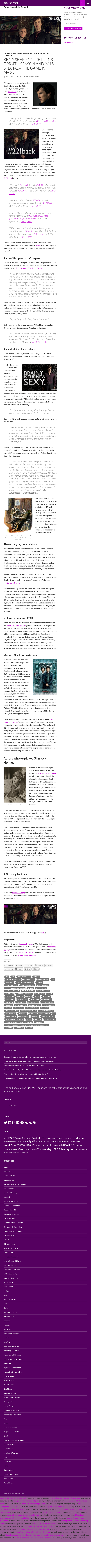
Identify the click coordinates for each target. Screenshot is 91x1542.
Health (6, 1308)
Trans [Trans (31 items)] (56, 1149)
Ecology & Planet (10, 1252)
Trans (6, 1466)
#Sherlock (49, 121)
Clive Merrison (42, 985)
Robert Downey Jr (46, 1011)
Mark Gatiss (19, 1008)
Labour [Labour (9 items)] (72, 1141)
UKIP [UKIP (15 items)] (8, 1152)
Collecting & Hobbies (11, 1214)
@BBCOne (40, 185)
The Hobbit (39, 1022)
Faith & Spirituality (10, 1274)
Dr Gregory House (12, 991)
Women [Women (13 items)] (24, 1152)
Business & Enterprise (12, 1206)
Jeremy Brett (47, 999)
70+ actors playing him (47, 773)
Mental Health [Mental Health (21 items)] (25, 1144)
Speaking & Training (11, 1453)
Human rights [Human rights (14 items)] (18, 1141)
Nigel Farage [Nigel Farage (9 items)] (41, 1145)
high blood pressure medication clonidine (32, 1529)
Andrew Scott (28, 979)
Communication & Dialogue (14, 1223)
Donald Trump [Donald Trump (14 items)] (21, 1138)
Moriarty (44, 1008)
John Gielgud (33, 1002)
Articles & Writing (10, 1193)
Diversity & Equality (11, 1248)
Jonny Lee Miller (47, 1002)
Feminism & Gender (11, 1278)
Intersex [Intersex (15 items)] (42, 1141)
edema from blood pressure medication (23, 1515)
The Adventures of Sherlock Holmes (19, 1022)
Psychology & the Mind (12, 1415)
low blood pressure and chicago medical (40, 1526)
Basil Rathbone (42, 979)
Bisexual (7, 1197)
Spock (28, 1019)
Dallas (30, 988)
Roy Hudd (22, 1013)
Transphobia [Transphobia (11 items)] (82, 1150)
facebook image (26, 944)
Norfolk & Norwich (10, 1393)
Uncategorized (9, 1470)
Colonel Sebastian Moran (15, 988)
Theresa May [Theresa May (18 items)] (44, 1149)
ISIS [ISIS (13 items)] (47, 1141)
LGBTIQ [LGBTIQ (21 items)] (8, 1144)
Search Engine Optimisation (14, 1440)
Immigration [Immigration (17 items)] (31, 1141)
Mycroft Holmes (12, 1011)
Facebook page (18, 893)
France (6, 1295)
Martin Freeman (32, 1008)
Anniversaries (9, 1180)
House (37, 996)
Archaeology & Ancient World (15, 1184)
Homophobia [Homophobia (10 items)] (8, 1141)
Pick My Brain (34, 1087)
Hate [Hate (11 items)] (82, 1138)
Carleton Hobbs (12, 985)
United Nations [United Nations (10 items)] (16, 1153)
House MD (46, 996)
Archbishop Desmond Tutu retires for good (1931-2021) (24, 1065)
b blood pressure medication (45, 1523)
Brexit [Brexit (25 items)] (10, 1137)
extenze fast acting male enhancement (65, 1498)
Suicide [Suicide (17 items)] (23, 1149)
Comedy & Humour (11, 1218)
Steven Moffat (49, 1019)
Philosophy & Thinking (12, 1397)
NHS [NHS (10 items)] (35, 1145)
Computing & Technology (13, 1227)
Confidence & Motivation (13, 1231)
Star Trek (37, 1019)
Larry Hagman (20, 1005)
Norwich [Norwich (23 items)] (66, 1144)
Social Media (8, 1449)
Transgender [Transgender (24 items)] (68, 1149)
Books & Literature (12, 53)
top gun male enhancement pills (26, 1501)
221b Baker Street (24, 976)
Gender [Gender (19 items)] (76, 1137)
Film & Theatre (46, 53)
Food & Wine (8, 1287)
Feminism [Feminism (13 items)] (64, 1138)
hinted (38, 245)
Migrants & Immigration (12, 1368)
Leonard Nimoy (34, 1005)
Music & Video (9, 1376)
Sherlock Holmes (48, 1016)
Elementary (39, 993)
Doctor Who (41, 988)
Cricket (6, 1240)
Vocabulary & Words (11, 1474)
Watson (29, 1028)
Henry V (29, 996)
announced (12, 91)
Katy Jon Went (11, 3)
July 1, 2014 (35, 124)
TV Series (9, 1028)
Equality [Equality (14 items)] (35, 1138)
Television (8, 55)
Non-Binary (8, 1389)
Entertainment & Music (30, 53)
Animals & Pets (9, 1176)
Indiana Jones (22, 999)
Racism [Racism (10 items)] (6, 1150)
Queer (6, 1423)
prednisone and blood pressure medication (34, 1538)
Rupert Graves (11, 1016)
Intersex (7, 1325)
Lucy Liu (8, 1008)
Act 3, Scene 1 (39, 342)
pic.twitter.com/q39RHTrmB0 (22, 218)
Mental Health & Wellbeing (13, 1359)
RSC (54, 1013)
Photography (8, 1402)
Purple (6, 1419)
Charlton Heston (27, 985)
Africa (6, 1167)
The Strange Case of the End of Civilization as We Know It (27, 1025)
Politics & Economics (11, 1410)
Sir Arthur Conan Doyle (14, 1019)
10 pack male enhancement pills (58, 1506)
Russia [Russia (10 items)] (16, 1150)
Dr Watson (10, 993)
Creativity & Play (10, 1235)
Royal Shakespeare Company (39, 1013)
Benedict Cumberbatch (25, 982)
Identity (7, 1321)
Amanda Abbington (13, 979)
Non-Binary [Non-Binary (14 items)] (51, 1145)
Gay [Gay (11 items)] (69, 1138)
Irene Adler (35, 999)
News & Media (9, 1385)
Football (6, 1291)
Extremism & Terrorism (12, 1270)
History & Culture (10, 1312)
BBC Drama (9, 982)
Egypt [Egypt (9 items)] (29, 1138)
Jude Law (9, 1005)
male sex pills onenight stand (33, 1503)
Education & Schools (11, 1257)
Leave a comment (32, 77)
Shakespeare (23, 1016)
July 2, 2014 (35, 206)
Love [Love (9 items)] (15, 1145)
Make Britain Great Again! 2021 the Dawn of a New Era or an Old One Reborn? (32, 1070)
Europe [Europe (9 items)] (57, 1138)
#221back (40, 121)
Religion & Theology (11, 1432)
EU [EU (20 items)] (41, 1137)
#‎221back (8, 178)
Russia (6, 1436)
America (7, 1171)
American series (16, 625)
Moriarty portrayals (12, 583)
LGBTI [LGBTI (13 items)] (77, 1141)
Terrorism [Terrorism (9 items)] (34, 1149)
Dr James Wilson (28, 991)
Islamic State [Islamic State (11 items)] (54, 1141)
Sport (6, 1457)
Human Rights (9, 1316)
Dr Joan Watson (43, 991)
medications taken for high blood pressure (34, 1532)
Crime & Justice (9, 1244)
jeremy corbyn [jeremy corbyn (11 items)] (64, 1141)
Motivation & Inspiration (13, 1372)
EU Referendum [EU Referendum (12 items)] (49, 1138)
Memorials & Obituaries (12, 1355)
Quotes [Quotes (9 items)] (82, 1145)
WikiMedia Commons (27, 955)
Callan (39, 982)
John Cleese (20, 1002)
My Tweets (68, 42)
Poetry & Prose (9, 1406)
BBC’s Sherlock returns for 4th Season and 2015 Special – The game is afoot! (29, 66)
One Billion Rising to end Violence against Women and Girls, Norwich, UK (30, 1078)
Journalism (7, 1329)
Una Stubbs (19, 1028)
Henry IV (20, 996)
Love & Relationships (11, 1346)
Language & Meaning (11, 1334)
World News (8, 1483)
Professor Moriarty (28, 1011)
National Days (9, 1380)
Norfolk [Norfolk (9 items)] (58, 1145)
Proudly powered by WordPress (14, 1493)
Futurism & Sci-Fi (10, 1299)
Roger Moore (11, 1013)
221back (36, 976)
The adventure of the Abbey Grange (29, 268)
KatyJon (7, 1100)
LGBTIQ (7, 1342)
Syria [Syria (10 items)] (28, 1150)
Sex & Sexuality (9, 1444)
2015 (7, 976)
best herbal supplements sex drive (13, 1498)
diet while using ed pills (51, 1512)
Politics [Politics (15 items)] (76, 1145)
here (43, 932)
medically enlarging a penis (14, 1509)
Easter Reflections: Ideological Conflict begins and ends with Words (29, 1061)
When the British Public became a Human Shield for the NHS (26, 1074)
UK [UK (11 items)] (5, 1153)
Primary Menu (88, 3)
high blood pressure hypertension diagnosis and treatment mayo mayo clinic (35, 1535)
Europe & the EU (10, 1265)
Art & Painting (9, 1188)
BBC (53, 979)
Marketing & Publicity (11, 1351)
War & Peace (8, 1479)
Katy (20, 77)
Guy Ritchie (10, 996)
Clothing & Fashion (11, 1210)
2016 (13, 976)
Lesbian (6, 1338)
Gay (5, 1304)
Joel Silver (9, 1002)
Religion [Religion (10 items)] (11, 1150)
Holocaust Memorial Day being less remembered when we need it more (30, 1057)
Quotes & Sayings (10, 1427)
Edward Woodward (24, 993)
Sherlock (35, 1016)
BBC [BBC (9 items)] (5, 1138)
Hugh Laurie (10, 999)
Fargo (49, 993)
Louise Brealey (49, 1005)
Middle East (8, 1363)
